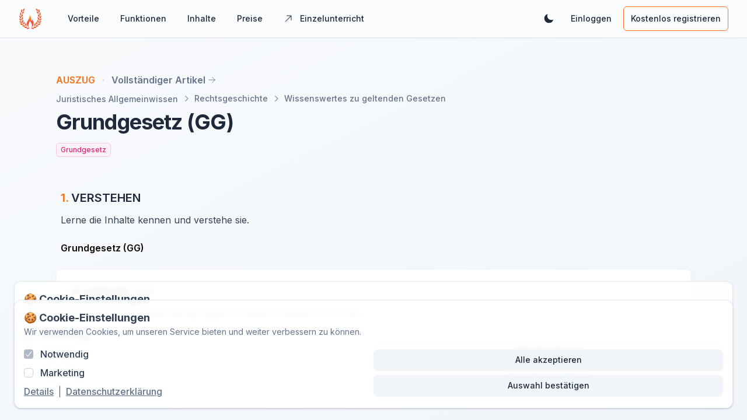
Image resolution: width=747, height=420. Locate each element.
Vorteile (83, 18)
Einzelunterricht (324, 18)
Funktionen (143, 18)
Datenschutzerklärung (114, 391)
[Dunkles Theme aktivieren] (548, 18)
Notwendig (64, 354)
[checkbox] (28, 354)
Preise (250, 18)
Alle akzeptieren (548, 360)
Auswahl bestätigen (548, 385)
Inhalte (201, 18)
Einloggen (591, 18)
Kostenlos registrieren (676, 18)
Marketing (62, 373)
